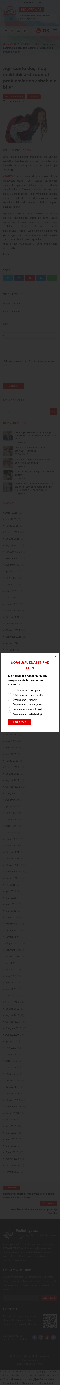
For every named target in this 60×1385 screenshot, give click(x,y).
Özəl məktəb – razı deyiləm (27, 704)
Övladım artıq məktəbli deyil (27, 714)
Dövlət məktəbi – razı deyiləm (28, 695)
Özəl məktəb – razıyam (25, 699)
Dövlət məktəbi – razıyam (26, 690)
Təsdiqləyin (19, 721)
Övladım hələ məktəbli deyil (27, 709)
